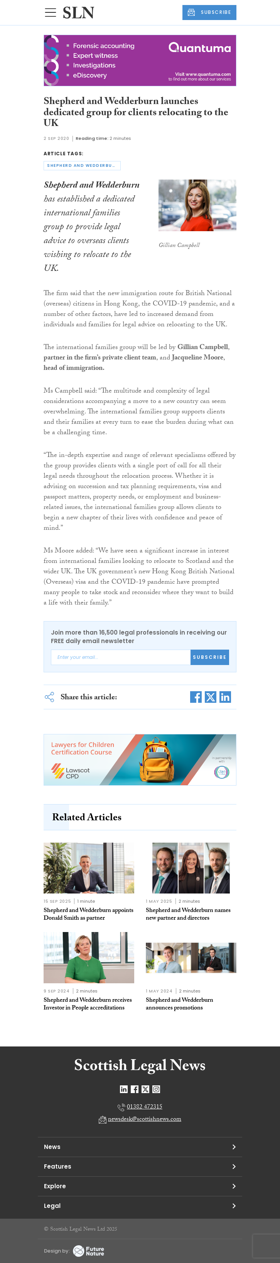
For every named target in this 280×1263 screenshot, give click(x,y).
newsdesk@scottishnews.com (144, 1120)
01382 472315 (144, 1107)
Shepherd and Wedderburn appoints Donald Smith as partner (88, 915)
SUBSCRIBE (209, 12)
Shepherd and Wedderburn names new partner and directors (188, 915)
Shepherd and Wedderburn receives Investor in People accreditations (88, 1005)
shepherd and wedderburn (83, 165)
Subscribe (210, 657)
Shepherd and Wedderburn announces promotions (179, 1005)
